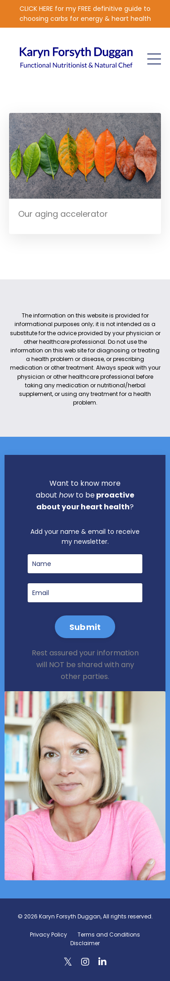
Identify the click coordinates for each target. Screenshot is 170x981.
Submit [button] (85, 627)
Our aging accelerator (63, 214)
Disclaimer (85, 943)
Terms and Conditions (109, 934)
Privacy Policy (48, 934)
